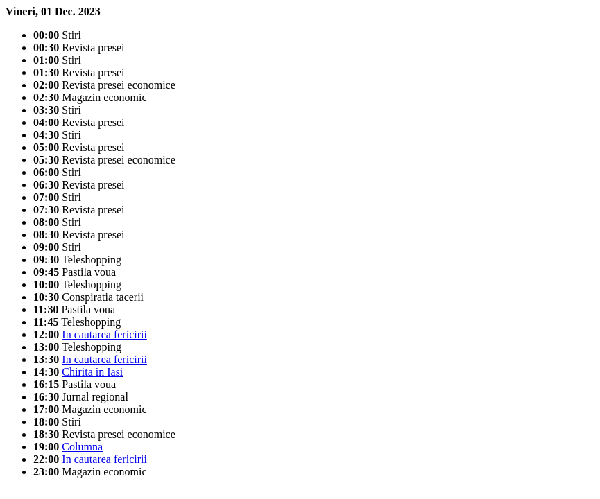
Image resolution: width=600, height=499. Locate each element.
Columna (82, 447)
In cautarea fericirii (104, 334)
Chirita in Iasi (92, 372)
